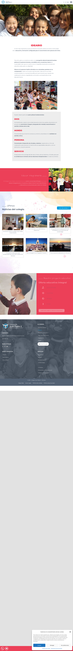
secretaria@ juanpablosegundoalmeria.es (13, 335)
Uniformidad (41, 362)
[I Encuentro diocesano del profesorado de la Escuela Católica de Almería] (13, 245)
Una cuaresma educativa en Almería (60, 253)
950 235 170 (5, 338)
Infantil (4, 354)
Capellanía (41, 338)
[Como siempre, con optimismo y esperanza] (36, 220)
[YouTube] (7, 346)
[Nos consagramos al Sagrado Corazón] (36, 245)
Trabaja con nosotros (43, 372)
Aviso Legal (28, 383)
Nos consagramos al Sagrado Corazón (36, 253)
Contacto (40, 367)
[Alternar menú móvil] (71, 2)
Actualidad (5, 360)
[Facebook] (2, 346)
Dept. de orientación (43, 335)
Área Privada (43, 344)
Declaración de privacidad (56, 648)
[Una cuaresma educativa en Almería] (60, 245)
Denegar (52, 645)
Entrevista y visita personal (45, 370)
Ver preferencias (65, 645)
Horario (40, 357)
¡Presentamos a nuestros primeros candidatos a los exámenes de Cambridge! (60, 230)
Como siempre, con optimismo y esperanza (36, 229)
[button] (70, 632)
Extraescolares (42, 360)
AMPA (39, 340)
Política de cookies (46, 648)
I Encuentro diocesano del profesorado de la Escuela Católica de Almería (13, 254)
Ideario (40, 330)
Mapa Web (21, 383)
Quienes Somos (42, 327)
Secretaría (40, 354)
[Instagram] (4, 346)
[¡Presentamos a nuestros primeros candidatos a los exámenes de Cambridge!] (60, 220)
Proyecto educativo (43, 332)
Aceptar (39, 645)
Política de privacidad (49, 383)
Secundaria (5, 357)
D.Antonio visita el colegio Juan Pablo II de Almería (13, 232)
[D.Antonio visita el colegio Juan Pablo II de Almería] (13, 222)
